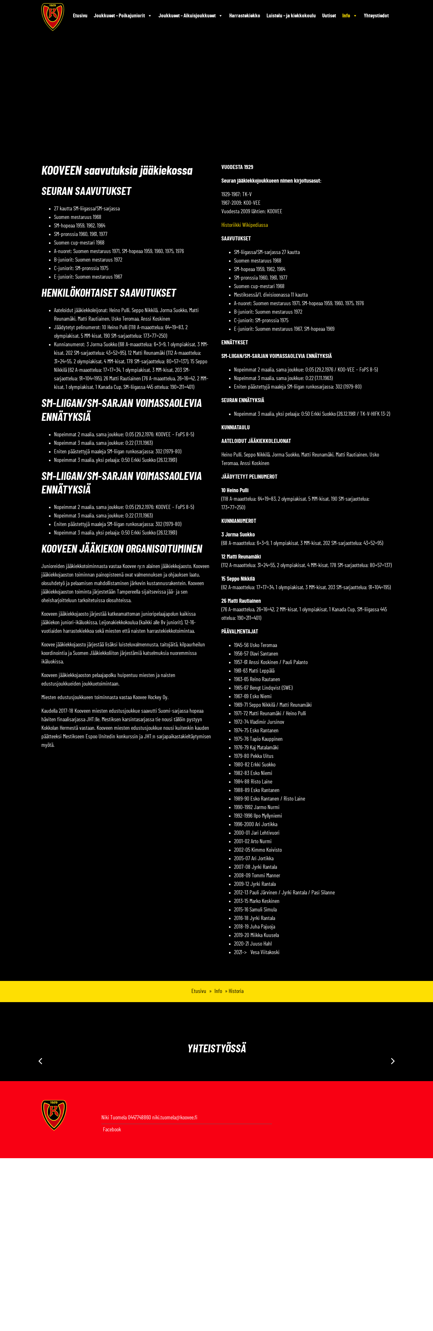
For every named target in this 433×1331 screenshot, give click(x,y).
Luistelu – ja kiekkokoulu (291, 15)
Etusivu (80, 15)
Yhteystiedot (376, 15)
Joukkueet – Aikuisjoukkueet (191, 16)
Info (350, 16)
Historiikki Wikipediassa (244, 225)
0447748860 (139, 1118)
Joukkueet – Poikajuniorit (123, 16)
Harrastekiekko (244, 15)
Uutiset (329, 15)
